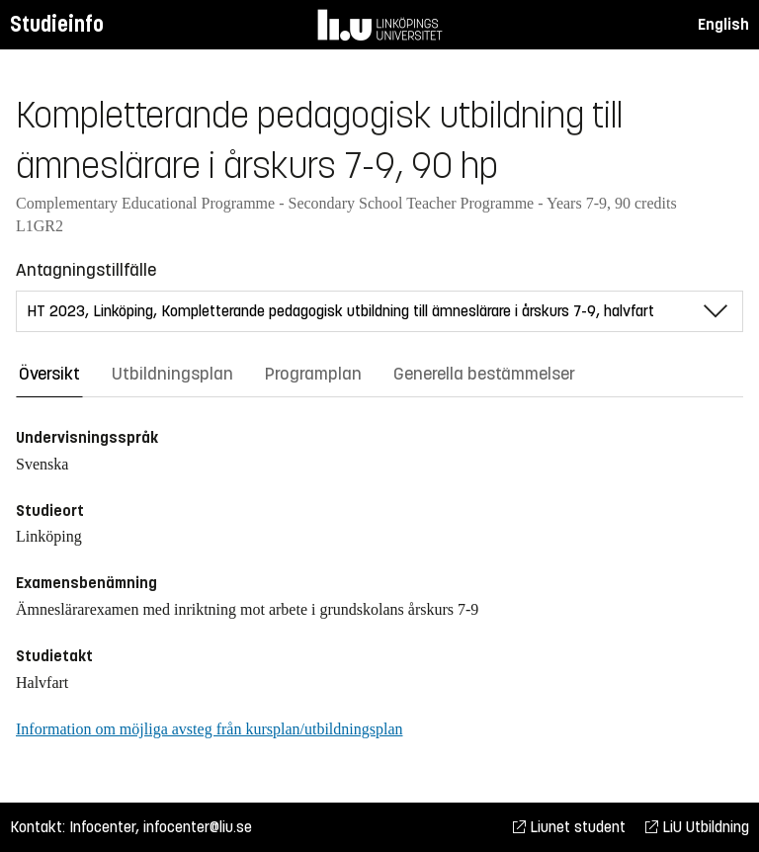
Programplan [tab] (313, 373)
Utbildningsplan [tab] (172, 373)
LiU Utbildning (697, 826)
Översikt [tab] (49, 373)
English (723, 24)
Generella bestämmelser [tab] (484, 373)
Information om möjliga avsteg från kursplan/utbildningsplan (209, 729)
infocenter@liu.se (197, 826)
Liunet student (569, 826)
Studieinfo (57, 24)
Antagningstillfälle (86, 270)
